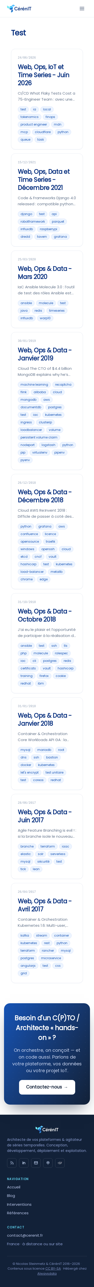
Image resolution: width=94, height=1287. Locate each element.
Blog (11, 1195)
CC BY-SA (53, 1268)
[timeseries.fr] (60, 1163)
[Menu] (82, 9)
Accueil (13, 1187)
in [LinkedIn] (23, 1162)
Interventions (19, 1204)
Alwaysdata (47, 1273)
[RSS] (12, 1163)
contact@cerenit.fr (25, 1235)
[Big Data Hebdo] (48, 1163)
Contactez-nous (47, 1087)
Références (18, 1213)
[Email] (36, 1163)
